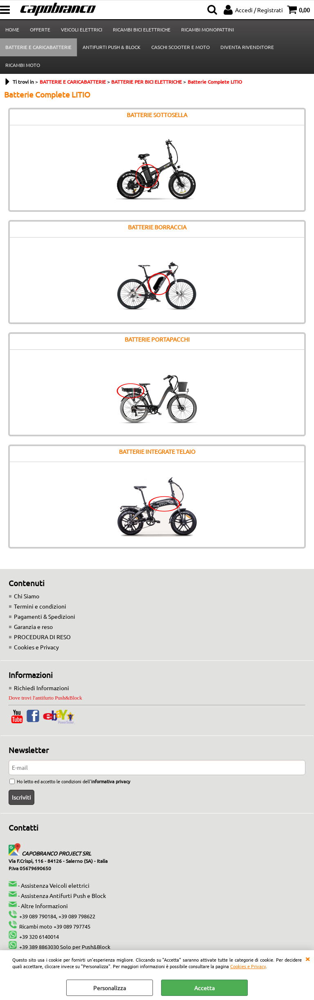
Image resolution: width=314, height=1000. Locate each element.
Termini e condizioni (40, 606)
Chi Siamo (26, 596)
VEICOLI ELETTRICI (81, 29)
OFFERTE (40, 29)
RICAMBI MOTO (22, 65)
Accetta (204, 987)
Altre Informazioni (44, 905)
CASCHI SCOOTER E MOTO (180, 47)
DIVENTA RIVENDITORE (247, 47)
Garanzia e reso (33, 626)
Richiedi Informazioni (41, 687)
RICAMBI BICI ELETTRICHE (141, 29)
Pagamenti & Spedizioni (44, 616)
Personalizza (109, 987)
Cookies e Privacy (248, 966)
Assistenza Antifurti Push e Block (63, 895)
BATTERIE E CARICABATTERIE (38, 47)
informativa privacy (110, 781)
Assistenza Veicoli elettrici (55, 885)
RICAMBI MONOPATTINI (207, 29)
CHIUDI (307, 958)
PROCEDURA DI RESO (42, 636)
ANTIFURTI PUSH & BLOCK (112, 47)
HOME (12, 29)
